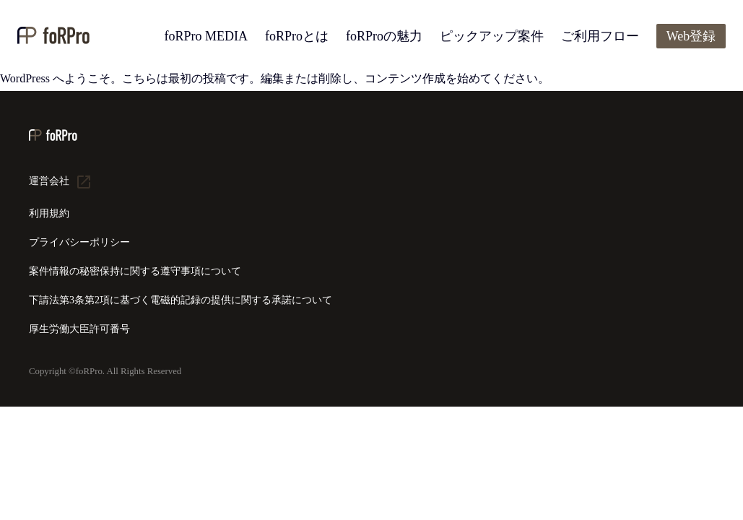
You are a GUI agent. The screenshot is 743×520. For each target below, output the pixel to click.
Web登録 (691, 36)
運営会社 (49, 181)
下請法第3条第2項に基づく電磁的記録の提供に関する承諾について (180, 300)
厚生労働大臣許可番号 (79, 329)
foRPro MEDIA (206, 36)
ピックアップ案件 (492, 36)
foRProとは (297, 36)
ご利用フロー (600, 36)
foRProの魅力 (384, 36)
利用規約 (49, 213)
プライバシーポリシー (79, 242)
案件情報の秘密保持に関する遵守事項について (135, 271)
